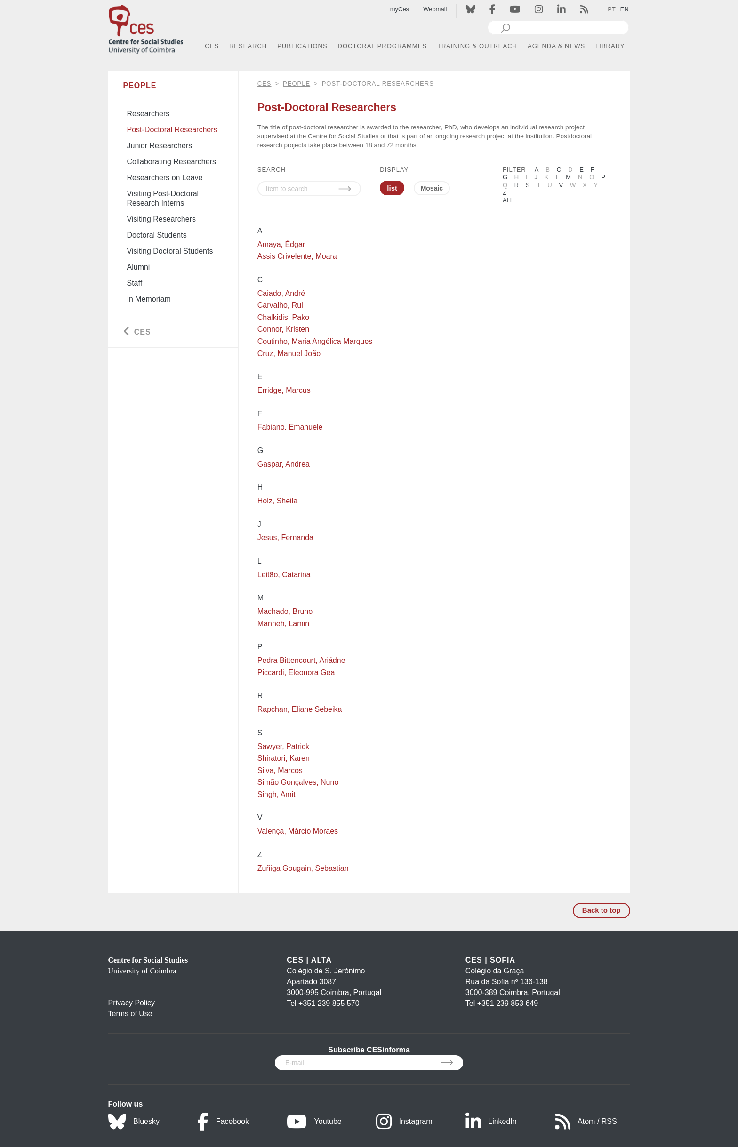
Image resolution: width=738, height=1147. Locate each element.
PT (612, 9)
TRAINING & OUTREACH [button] (477, 45)
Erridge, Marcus (284, 390)
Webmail (435, 9)
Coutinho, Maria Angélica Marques (315, 341)
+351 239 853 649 (507, 1003)
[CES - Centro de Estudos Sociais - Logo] (146, 28)
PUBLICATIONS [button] (302, 45)
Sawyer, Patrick (283, 746)
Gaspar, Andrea (283, 464)
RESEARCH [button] (248, 45)
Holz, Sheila (277, 501)
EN (624, 9)
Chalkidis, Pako (283, 317)
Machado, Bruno (285, 611)
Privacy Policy (131, 1003)
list (392, 188)
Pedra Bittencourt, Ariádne (301, 660)
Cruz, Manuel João (289, 354)
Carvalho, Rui (280, 305)
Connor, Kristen (283, 329)
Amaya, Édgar (281, 244)
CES (264, 83)
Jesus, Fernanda (285, 538)
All (508, 200)
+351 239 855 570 (328, 1003)
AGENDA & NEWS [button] (556, 45)
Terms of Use (130, 1014)
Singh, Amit (276, 794)
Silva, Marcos (280, 770)
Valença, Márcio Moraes (297, 831)
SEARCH (271, 169)
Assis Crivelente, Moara (297, 256)
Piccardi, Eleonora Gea (296, 673)
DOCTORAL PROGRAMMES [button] (382, 45)
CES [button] (212, 45)
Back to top (601, 910)
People (296, 83)
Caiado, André (281, 293)
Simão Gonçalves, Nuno (298, 782)
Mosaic (432, 188)
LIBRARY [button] (610, 45)
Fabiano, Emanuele (290, 427)
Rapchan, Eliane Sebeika (299, 709)
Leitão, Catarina (284, 575)
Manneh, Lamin (283, 624)
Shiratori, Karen (283, 758)
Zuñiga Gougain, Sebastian (303, 868)
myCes (399, 9)
